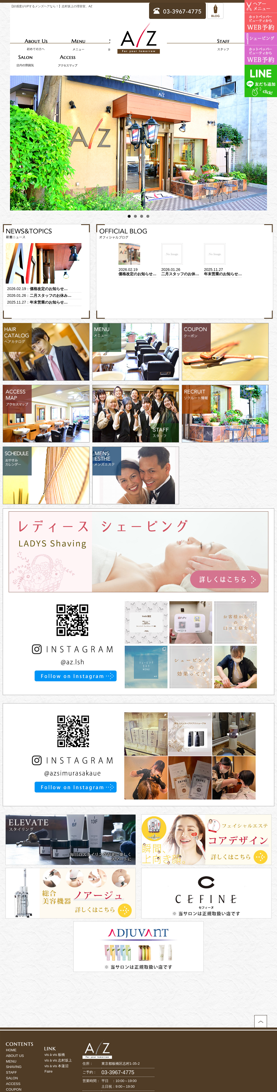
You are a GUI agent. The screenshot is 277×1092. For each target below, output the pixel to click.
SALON (12, 1078)
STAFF (11, 1072)
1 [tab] (129, 216)
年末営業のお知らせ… (49, 302)
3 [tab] (141, 216)
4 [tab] (147, 216)
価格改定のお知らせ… (49, 289)
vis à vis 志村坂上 (58, 1060)
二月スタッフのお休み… (50, 295)
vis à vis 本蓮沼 (57, 1066)
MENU (11, 1061)
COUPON (13, 1089)
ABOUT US (15, 1056)
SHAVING (14, 1067)
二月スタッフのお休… (180, 274)
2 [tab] (135, 216)
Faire (49, 1071)
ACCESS (13, 1084)
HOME (11, 1050)
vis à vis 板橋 (55, 1055)
